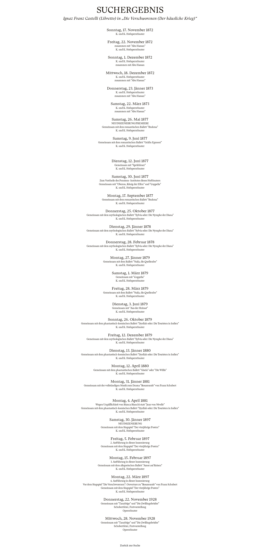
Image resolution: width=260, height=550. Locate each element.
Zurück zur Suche (130, 545)
